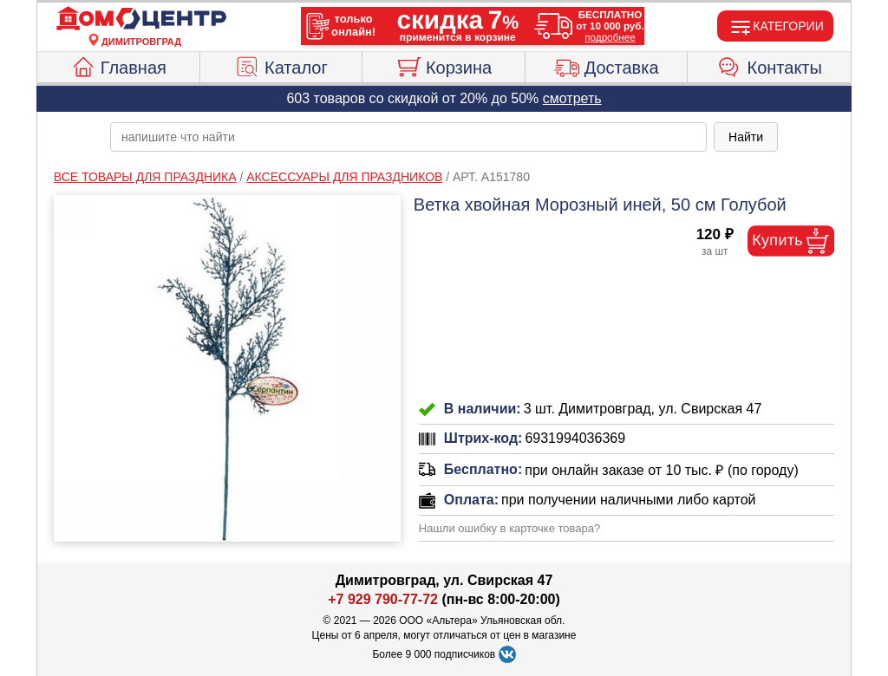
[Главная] (141, 19)
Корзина (443, 65)
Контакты (769, 65)
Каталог (281, 65)
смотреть (572, 98)
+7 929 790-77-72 (383, 599)
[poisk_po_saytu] (408, 137)
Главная (118, 65)
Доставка (606, 65)
